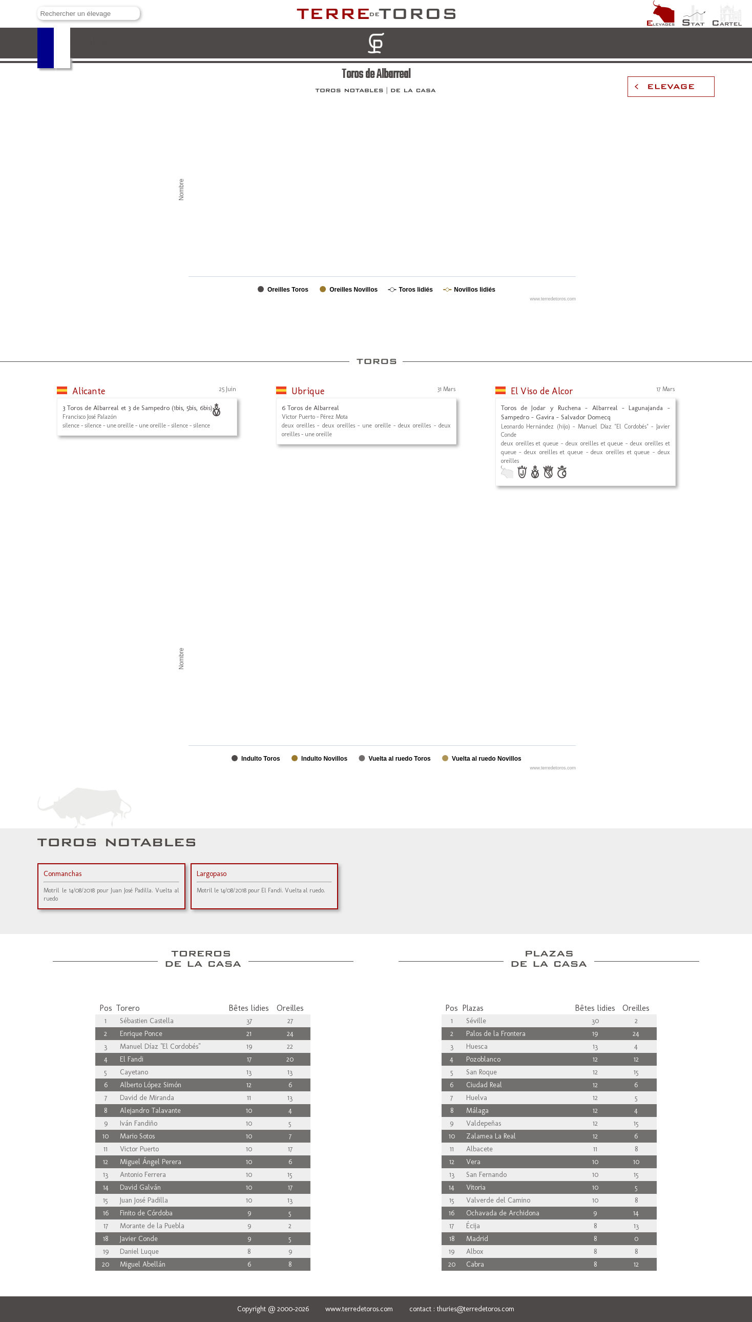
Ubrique (307, 391)
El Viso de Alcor (542, 391)
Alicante (88, 391)
